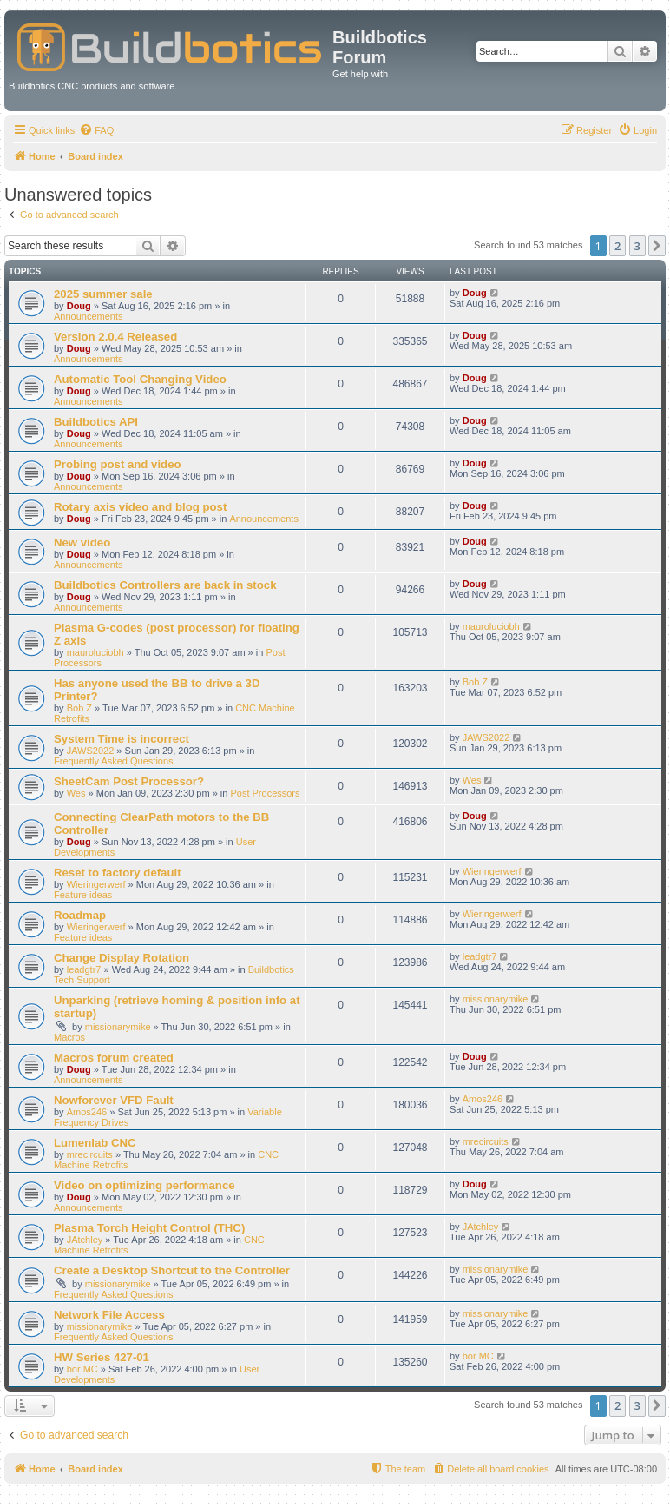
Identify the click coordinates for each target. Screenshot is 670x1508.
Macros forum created (114, 1057)
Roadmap (80, 915)
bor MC (82, 1369)
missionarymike (118, 1027)
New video (82, 542)
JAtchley (85, 1239)
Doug (79, 306)
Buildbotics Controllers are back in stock (165, 585)
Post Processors (264, 793)
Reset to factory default (117, 872)
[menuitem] (96, 130)
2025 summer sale (103, 294)
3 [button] (637, 246)
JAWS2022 (91, 750)
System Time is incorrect (121, 738)
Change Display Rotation (121, 957)
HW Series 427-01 (101, 1357)
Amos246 (87, 1112)
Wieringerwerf (96, 884)
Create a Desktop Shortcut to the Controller (172, 1270)
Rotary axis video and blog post (140, 506)
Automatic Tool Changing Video (140, 379)
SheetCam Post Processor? (129, 781)
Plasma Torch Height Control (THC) (149, 1227)
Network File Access (109, 1314)
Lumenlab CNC (95, 1142)
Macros (69, 1037)
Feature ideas (83, 895)
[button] (657, 245)
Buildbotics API (96, 421)
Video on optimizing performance (144, 1185)
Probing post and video (117, 464)
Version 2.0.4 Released (115, 336)
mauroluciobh (95, 652)
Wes (76, 793)
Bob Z (79, 708)
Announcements (88, 316)
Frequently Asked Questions (114, 761)
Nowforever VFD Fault (114, 1100)
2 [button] (617, 246)
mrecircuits (90, 1154)
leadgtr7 (84, 969)
